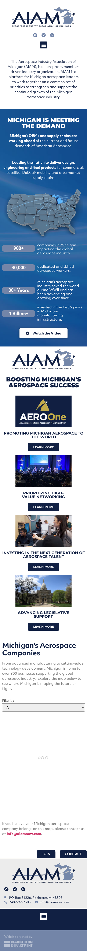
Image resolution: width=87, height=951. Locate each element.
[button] (43, 44)
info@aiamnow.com (24, 833)
